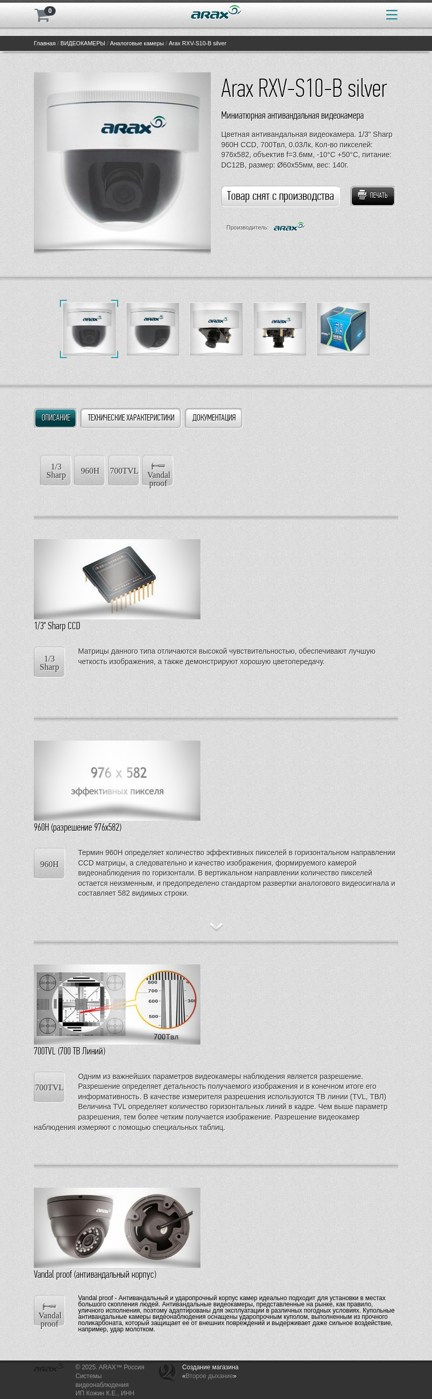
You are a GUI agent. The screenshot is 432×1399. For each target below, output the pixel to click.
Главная (45, 43)
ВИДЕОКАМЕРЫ (82, 43)
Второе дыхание (209, 1376)
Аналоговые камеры (137, 43)
